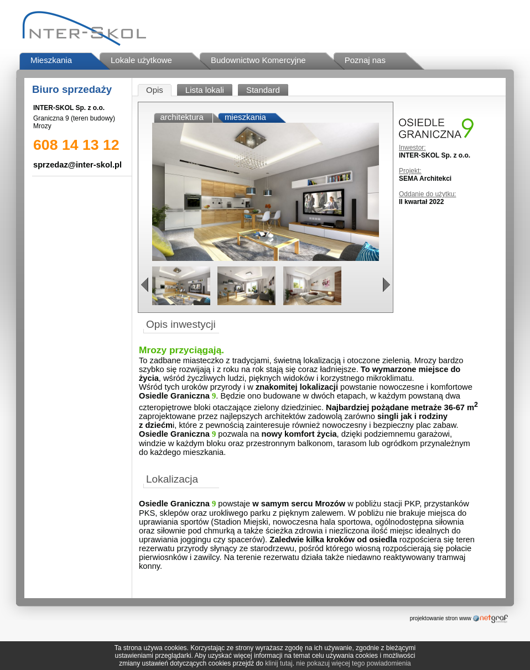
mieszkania (245, 117)
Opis (154, 90)
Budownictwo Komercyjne (258, 60)
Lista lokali (204, 90)
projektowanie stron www (440, 618)
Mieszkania (51, 60)
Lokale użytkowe (141, 60)
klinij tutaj (278, 663)
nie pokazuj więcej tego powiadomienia (353, 663)
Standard (263, 90)
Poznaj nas (365, 60)
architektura (182, 117)
